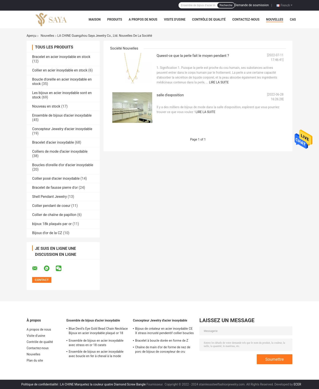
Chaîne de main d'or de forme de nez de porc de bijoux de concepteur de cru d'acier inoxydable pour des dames (162, 350)
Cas (293, 19)
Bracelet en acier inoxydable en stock (61, 57)
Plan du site (35, 360)
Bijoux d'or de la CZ (47, 233)
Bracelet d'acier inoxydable (53, 142)
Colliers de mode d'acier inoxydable (60, 151)
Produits (114, 19)
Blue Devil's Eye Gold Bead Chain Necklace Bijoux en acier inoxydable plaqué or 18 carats (98, 331)
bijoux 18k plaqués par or (52, 224)
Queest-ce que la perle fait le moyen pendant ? (193, 56)
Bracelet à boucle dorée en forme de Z (161, 340)
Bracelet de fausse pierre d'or (55, 187)
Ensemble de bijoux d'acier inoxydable (62, 115)
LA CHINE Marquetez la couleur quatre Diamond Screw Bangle (103, 384)
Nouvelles (274, 19)
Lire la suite (219, 82)
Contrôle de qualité (209, 19)
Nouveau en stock (46, 106)
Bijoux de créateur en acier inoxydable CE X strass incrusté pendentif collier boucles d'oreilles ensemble (164, 331)
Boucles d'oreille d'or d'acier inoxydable (62, 165)
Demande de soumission (252, 5)
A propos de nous (143, 19)
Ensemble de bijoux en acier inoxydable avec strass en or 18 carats (96, 343)
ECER (297, 384)
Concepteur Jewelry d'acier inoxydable (62, 129)
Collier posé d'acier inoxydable (56, 178)
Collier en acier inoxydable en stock (60, 70)
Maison (95, 19)
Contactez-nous (245, 19)
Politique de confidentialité (39, 384)
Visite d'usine (174, 19)
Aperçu (31, 35)
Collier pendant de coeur (51, 206)
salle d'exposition (170, 95)
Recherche (226, 5)
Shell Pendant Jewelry (49, 196)
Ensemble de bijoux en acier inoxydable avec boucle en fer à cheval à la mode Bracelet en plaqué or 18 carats (96, 354)
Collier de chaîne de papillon (54, 215)
